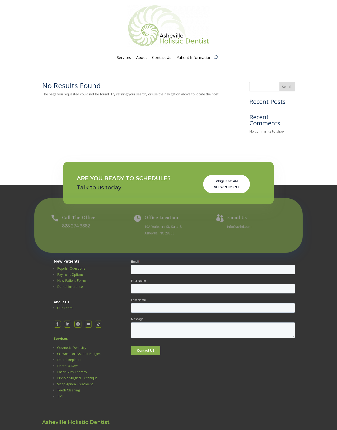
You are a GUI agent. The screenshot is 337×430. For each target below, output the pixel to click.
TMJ (60, 396)
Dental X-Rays (67, 366)
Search (287, 86)
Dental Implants (69, 360)
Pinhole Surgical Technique (77, 378)
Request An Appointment (226, 184)
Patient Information (193, 58)
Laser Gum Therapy (72, 372)
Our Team (65, 308)
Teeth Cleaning (68, 390)
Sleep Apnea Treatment (75, 384)
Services (124, 58)
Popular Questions (71, 268)
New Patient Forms (72, 280)
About (141, 58)
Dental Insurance (70, 286)
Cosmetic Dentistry (71, 347)
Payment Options (70, 274)
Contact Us (161, 58)
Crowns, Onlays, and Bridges (79, 353)
